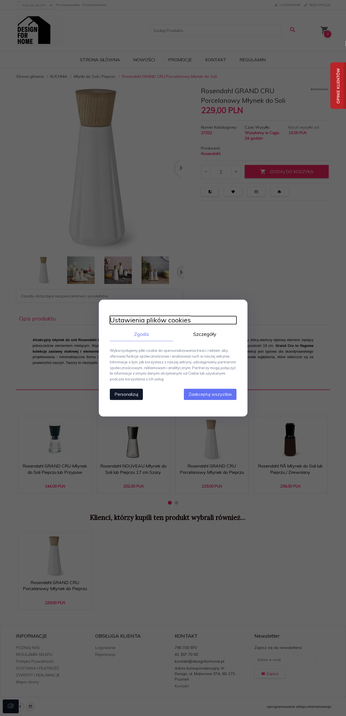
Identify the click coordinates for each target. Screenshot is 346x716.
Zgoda (141, 334)
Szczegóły (204, 334)
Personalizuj (126, 394)
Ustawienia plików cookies (150, 320)
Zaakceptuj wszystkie (210, 394)
